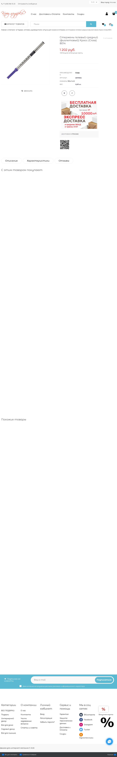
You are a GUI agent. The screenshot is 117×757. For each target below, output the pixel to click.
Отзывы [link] (64, 161)
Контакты (68, 14)
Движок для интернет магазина (14, 748)
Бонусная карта (106, 714)
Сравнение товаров (29, 754)
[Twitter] (81, 729)
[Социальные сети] (109, 741)
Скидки (80, 14)
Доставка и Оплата (49, 14)
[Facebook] (81, 719)
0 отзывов (107, 38)
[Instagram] (81, 724)
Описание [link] (11, 161)
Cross (77, 73)
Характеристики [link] (38, 161)
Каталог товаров (15, 24)
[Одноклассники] (81, 734)
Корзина (110, 754)
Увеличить (28, 91)
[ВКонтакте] (81, 715)
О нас (33, 14)
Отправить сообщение (27, 4)
